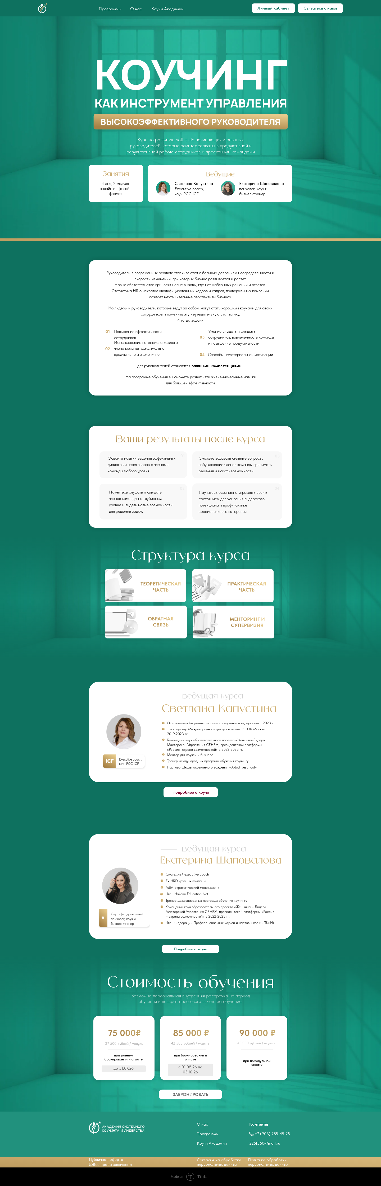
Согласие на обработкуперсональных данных (219, 1162)
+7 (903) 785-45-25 (272, 1133)
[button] (190, 1094)
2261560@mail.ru (264, 1143)
